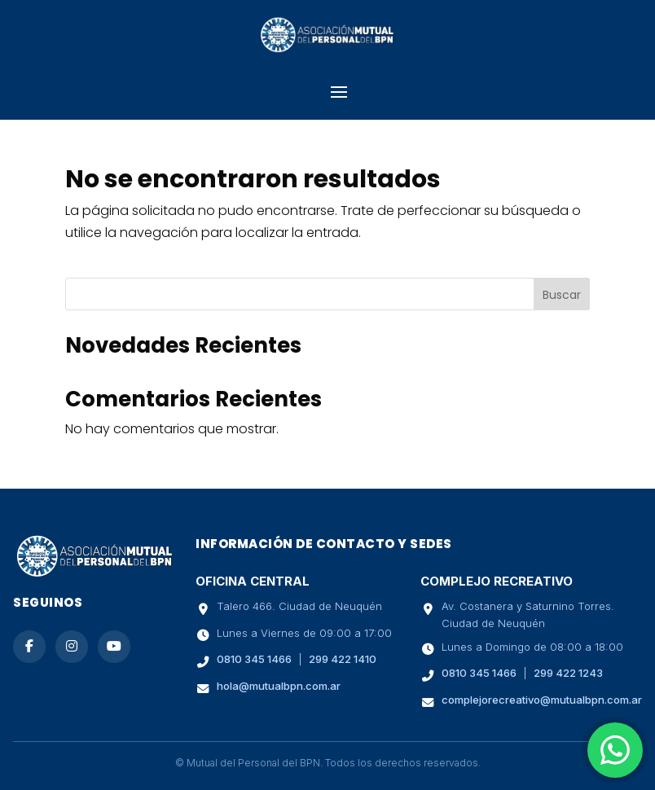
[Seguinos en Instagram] (71, 646)
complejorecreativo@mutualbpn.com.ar (542, 699)
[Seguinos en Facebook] (29, 646)
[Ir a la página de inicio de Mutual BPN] (94, 573)
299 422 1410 (342, 658)
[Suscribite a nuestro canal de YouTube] (114, 646)
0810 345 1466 (254, 658)
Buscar (562, 295)
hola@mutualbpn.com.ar (279, 685)
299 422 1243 (568, 672)
